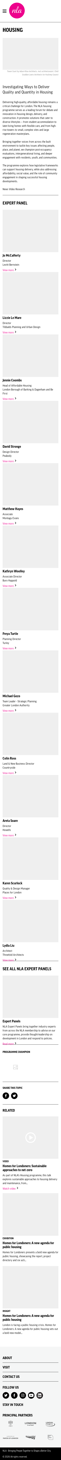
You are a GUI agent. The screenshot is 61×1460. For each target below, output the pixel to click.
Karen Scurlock (12, 883)
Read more (10, 1043)
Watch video (11, 1188)
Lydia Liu (8, 945)
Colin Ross (9, 758)
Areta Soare (10, 821)
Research (20, 189)
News (6, 189)
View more (10, 270)
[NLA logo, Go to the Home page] (17, 11)
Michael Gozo (11, 696)
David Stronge (12, 446)
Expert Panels (11, 1021)
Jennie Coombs (12, 380)
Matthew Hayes (13, 509)
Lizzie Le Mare (12, 318)
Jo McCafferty (11, 255)
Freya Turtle (10, 634)
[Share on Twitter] (14, 1095)
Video (12, 189)
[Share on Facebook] (6, 1095)
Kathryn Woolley (14, 571)
